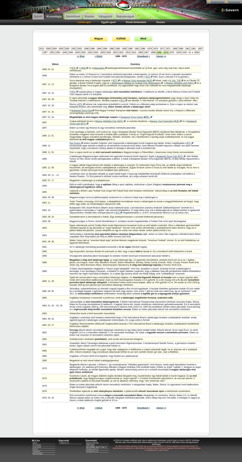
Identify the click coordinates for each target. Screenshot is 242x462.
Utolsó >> (161, 56)
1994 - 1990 (108, 48)
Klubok (35, 449)
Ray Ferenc (76, 143)
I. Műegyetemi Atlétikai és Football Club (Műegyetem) (136, 83)
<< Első (81, 56)
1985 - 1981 (133, 48)
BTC (74, 68)
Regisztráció (232, 2)
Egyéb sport (108, 22)
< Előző (99, 56)
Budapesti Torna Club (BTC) (171, 156)
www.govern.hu (92, 451)
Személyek (37, 447)
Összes (160, 22)
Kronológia (37, 445)
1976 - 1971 (159, 48)
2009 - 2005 (57, 48)
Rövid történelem (136, 22)
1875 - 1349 (175, 52)
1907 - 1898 (149, 52)
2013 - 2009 (45, 48)
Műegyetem (100, 68)
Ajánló (35, 443)
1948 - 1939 (74, 52)
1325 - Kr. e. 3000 (190, 52)
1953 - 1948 (61, 52)
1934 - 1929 (99, 52)
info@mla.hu (64, 443)
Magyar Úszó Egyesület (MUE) (166, 121)
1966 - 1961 (184, 48)
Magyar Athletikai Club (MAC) (181, 83)
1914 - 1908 (137, 52)
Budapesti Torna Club (82, 110)
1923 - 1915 (124, 52)
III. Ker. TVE (176, 80)
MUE (84, 68)
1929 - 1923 (112, 52)
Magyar (98, 38)
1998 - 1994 (95, 48)
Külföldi (121, 38)
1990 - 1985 (121, 48)
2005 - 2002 (70, 48)
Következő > (143, 56)
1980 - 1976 (146, 48)
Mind (143, 38)
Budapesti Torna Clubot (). (136, 117)
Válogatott (37, 451)
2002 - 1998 (83, 48)
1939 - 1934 (86, 52)
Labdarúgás (84, 22)
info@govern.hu (92, 449)
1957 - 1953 (48, 52)
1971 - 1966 (171, 48)
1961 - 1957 (196, 48)
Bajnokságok (38, 454)
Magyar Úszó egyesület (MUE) (139, 80)
